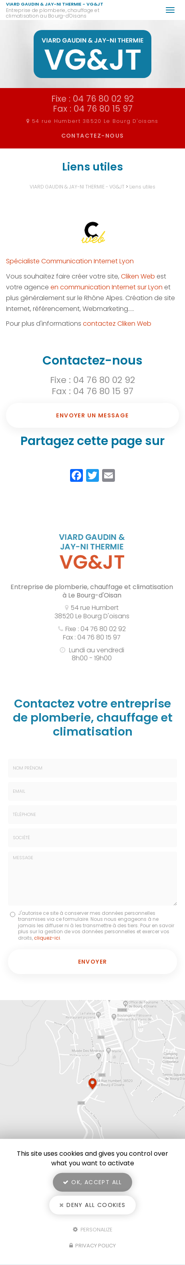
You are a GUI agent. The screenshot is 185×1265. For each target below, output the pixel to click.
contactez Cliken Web (117, 323)
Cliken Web (138, 276)
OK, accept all (92, 1182)
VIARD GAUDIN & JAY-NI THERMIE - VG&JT (63, 10)
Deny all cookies (92, 1205)
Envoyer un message (92, 415)
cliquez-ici (47, 937)
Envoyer (92, 962)
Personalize (93, 1229)
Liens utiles (142, 186)
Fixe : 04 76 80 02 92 (92, 380)
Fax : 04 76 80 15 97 (92, 391)
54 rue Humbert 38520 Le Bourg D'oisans (88, 612)
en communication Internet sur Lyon (106, 287)
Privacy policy (92, 1245)
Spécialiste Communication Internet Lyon (70, 261)
